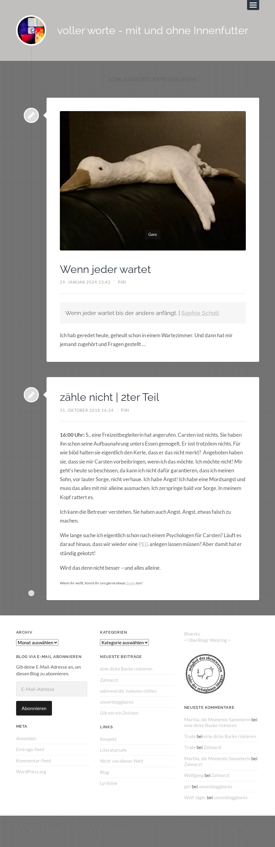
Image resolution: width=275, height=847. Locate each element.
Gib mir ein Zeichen (119, 713)
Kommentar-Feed (33, 760)
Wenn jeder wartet (106, 269)
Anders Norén (235, 831)
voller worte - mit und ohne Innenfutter (153, 30)
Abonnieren (34, 708)
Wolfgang (194, 775)
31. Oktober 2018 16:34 (87, 410)
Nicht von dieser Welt (121, 761)
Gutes (131, 583)
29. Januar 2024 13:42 (85, 282)
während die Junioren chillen (128, 691)
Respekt (108, 738)
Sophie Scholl (200, 313)
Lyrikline (108, 783)
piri (122, 282)
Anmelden (26, 738)
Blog (104, 772)
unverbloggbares (117, 702)
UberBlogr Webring (207, 640)
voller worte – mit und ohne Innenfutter (88, 831)
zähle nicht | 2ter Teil (111, 397)
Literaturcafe (113, 750)
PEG (144, 544)
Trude (190, 736)
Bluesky (192, 633)
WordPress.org (31, 771)
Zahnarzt (109, 680)
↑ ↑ (256, 831)
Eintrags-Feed (30, 749)
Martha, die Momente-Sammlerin (217, 719)
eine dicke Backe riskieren (126, 668)
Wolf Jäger (195, 797)
